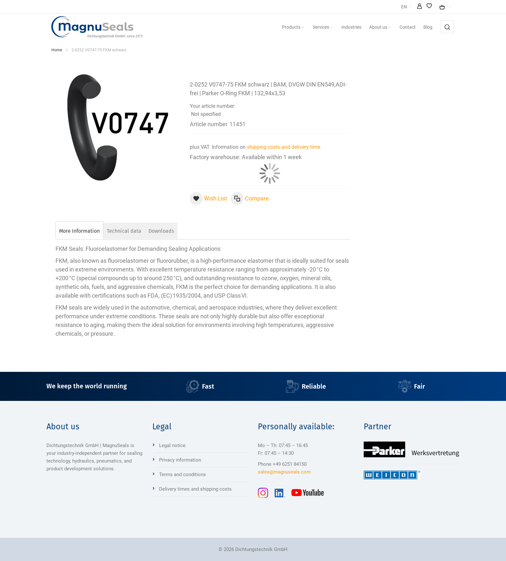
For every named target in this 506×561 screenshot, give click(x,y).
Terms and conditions (182, 474)
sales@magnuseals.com (284, 472)
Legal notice (172, 445)
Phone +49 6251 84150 (282, 464)
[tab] (79, 230)
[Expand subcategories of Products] (318, 27)
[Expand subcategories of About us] (404, 27)
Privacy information (180, 460)
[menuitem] (308, 27)
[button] (436, 6)
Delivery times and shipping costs (195, 489)
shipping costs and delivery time (283, 147)
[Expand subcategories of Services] (346, 27)
